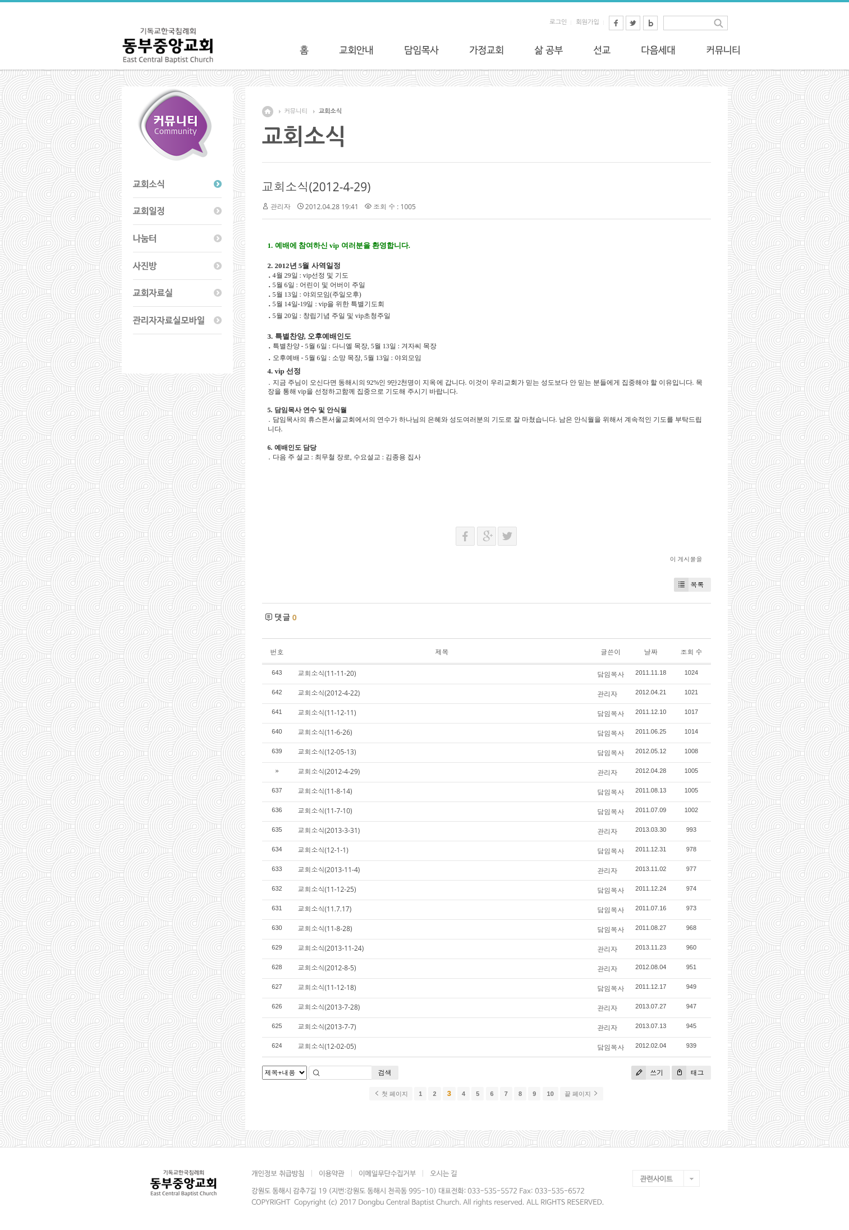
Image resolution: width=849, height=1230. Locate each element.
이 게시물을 (686, 559)
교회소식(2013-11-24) (331, 948)
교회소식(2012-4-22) (329, 693)
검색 (385, 1072)
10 (550, 1093)
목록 (689, 585)
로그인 (558, 22)
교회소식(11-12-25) (327, 889)
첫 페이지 (391, 1093)
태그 (688, 1073)
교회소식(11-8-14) (325, 791)
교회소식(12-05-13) (327, 752)
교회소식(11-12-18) (327, 987)
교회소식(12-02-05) (327, 1046)
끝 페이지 (582, 1093)
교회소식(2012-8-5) (327, 968)
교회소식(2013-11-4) (329, 869)
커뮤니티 (296, 111)
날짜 (651, 652)
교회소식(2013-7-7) (327, 1026)
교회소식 (330, 111)
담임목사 (610, 674)
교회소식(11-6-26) (325, 732)
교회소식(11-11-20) (327, 673)
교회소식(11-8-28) (325, 928)
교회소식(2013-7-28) (329, 1007)
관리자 (280, 206)
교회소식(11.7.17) (325, 909)
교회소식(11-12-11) (327, 712)
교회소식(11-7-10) (325, 811)
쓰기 (647, 1073)
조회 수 (691, 652)
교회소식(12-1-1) (323, 850)
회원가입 (587, 22)
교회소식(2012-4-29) (316, 187)
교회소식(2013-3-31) (329, 830)
